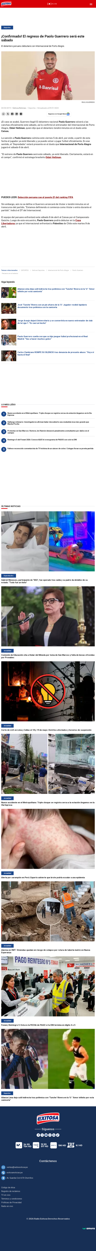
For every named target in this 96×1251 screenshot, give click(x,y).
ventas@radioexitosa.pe (17, 1167)
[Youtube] (46, 1135)
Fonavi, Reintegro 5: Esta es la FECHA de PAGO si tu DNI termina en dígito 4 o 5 (38, 1025)
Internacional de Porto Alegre (58, 270)
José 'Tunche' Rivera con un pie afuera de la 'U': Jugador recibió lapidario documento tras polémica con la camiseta (52, 306)
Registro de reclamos (10, 1191)
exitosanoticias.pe (15, 1172)
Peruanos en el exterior (10, 273)
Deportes (7, 27)
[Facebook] (38, 1135)
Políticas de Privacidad (11, 1202)
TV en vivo (5, 1195)
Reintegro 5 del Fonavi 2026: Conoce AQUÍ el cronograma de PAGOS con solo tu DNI (42, 440)
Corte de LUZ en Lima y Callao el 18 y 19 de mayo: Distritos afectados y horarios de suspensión (46, 730)
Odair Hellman (53, 157)
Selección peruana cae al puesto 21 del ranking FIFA (45, 197)
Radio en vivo (7, 1206)
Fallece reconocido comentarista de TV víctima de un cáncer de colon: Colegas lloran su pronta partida (50, 449)
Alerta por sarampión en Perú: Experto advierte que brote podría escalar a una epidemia (43, 877)
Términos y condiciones (11, 1199)
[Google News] (54, 1135)
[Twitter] (42, 1135)
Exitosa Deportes (38, 270)
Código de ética (8, 1187)
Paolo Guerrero (77, 270)
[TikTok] (57, 1135)
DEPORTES (25, 270)
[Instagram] (50, 1135)
